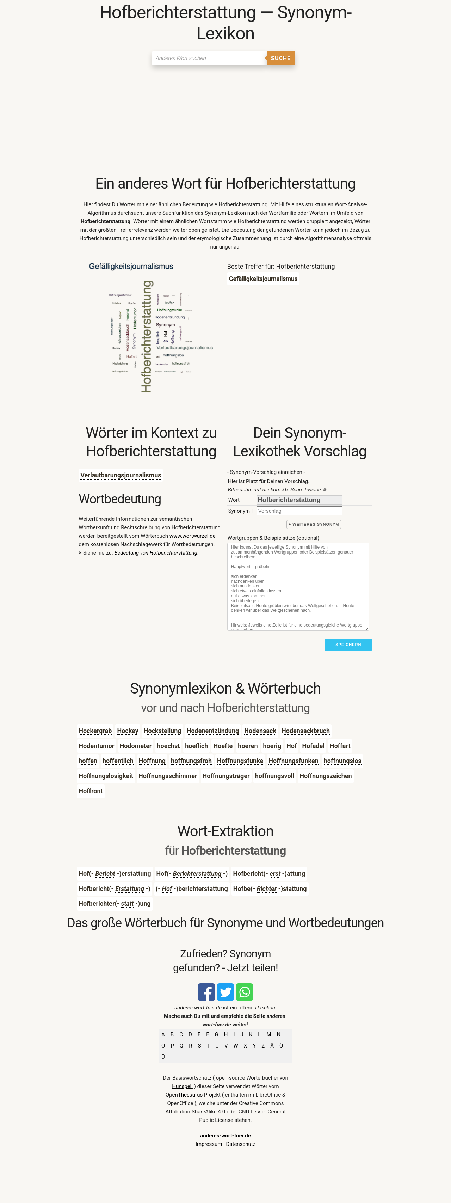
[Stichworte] (298, 587)
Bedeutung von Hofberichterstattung (155, 553)
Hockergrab (95, 730)
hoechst (168, 746)
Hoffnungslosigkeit (106, 776)
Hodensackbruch (306, 730)
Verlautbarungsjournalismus (120, 475)
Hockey (127, 730)
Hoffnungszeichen (325, 776)
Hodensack (260, 730)
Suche (281, 58)
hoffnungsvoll (275, 776)
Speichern (348, 644)
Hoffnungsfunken (293, 760)
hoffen (88, 760)
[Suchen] (209, 58)
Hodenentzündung (213, 730)
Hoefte (223, 746)
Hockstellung (162, 730)
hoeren (248, 746)
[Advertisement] (225, 121)
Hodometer (136, 746)
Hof (291, 746)
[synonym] (299, 510)
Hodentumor (96, 746)
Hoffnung (152, 760)
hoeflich (196, 746)
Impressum (209, 1144)
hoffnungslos (343, 760)
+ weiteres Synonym (314, 524)
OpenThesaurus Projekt (193, 1095)
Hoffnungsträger (226, 776)
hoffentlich (118, 760)
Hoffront (91, 791)
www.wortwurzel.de (192, 536)
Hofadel (313, 746)
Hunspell (182, 1086)
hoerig (272, 746)
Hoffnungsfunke (240, 760)
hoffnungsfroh (191, 760)
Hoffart (340, 746)
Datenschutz (240, 1144)
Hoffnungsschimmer (167, 776)
